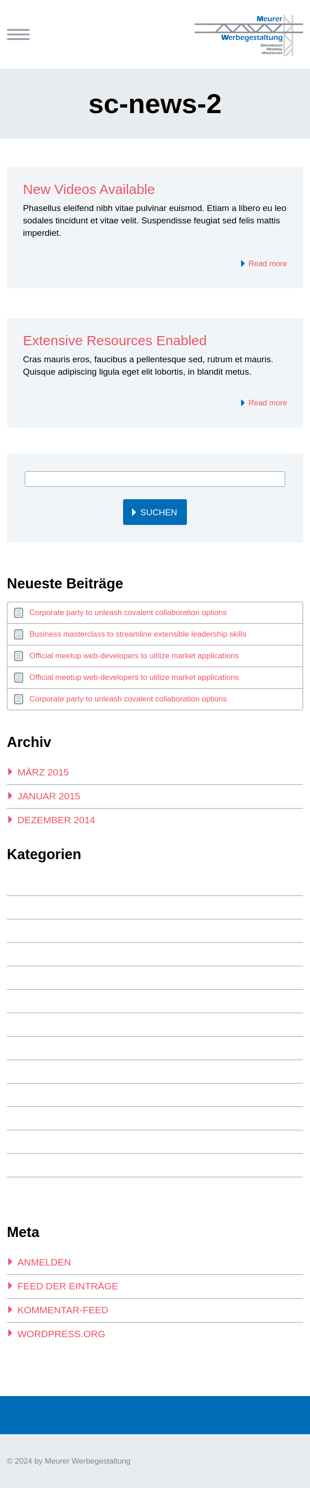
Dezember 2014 (56, 820)
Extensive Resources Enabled (115, 340)
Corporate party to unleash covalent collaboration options (128, 612)
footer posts (42, 954)
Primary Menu (18, 34)
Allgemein (35, 907)
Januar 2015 (48, 796)
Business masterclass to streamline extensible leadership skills (137, 634)
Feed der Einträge (67, 1286)
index (27, 1001)
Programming (42, 1071)
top (24, 1142)
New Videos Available (89, 189)
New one (32, 1024)
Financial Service (49, 931)
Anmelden (44, 1262)
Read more (266, 263)
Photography (42, 1048)
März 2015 (43, 772)
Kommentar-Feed (62, 1310)
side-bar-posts (44, 1095)
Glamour (33, 977)
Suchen (159, 512)
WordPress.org (61, 1333)
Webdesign (37, 1188)
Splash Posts (42, 1118)
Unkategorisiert (48, 1165)
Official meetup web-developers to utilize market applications (134, 655)
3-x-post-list (39, 884)
